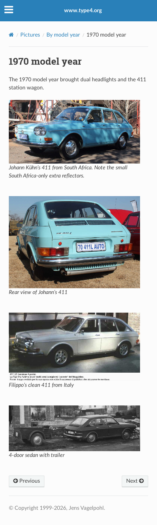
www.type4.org (83, 10)
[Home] (11, 35)
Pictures (30, 35)
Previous (26, 481)
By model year (63, 35)
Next (135, 481)
